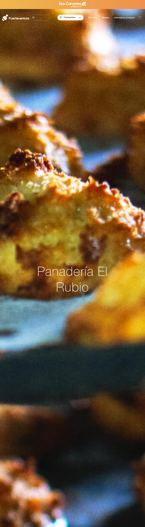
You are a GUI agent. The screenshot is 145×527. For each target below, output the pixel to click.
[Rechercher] (40, 17)
